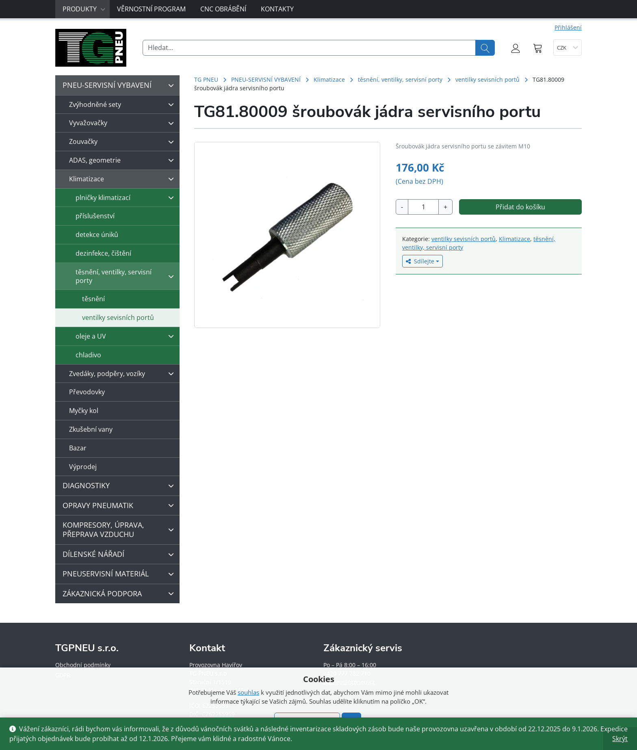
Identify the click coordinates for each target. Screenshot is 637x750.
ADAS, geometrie (123, 160)
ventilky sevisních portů (487, 79)
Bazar (78, 447)
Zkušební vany (91, 429)
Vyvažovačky (123, 123)
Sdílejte (420, 261)
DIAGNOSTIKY (120, 486)
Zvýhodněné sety (123, 104)
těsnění (93, 298)
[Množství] (423, 207)
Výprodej (83, 466)
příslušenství (95, 215)
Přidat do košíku (520, 206)
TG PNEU (206, 79)
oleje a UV (127, 336)
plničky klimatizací (127, 197)
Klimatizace (329, 79)
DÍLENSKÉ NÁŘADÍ (120, 554)
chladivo (88, 354)
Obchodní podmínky (82, 665)
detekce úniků (97, 234)
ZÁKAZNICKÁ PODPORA (120, 593)
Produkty (84, 8)
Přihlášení (568, 27)
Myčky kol (83, 410)
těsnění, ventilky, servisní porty (400, 79)
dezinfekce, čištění (103, 253)
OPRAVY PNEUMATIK (120, 505)
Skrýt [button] (620, 738)
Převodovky (87, 391)
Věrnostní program (151, 8)
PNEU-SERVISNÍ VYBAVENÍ (266, 79)
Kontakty (277, 8)
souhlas (248, 692)
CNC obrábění (223, 8)
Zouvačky (123, 142)
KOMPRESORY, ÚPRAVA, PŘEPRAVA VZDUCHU (120, 529)
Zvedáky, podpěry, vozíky (123, 373)
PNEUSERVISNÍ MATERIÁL (120, 574)
